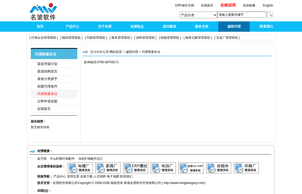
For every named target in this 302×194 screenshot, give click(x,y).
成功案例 (169, 26)
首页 (40, 26)
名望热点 (137, 26)
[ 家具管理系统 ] (121, 37)
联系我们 (266, 26)
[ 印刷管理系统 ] (96, 37)
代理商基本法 (47, 94)
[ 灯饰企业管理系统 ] (43, 37)
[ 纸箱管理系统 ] (170, 37)
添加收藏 (249, 5)
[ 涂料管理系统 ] (145, 37)
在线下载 (86, 176)
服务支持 (201, 26)
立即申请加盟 (47, 101)
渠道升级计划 (47, 64)
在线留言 (44, 109)
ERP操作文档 (185, 5)
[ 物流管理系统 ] (71, 37)
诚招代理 (234, 26)
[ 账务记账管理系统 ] (198, 37)
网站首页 (116, 52)
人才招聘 (99, 176)
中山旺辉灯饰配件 (62, 158)
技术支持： (45, 183)
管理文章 (73, 176)
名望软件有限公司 (65, 183)
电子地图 (113, 176)
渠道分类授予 (47, 79)
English (268, 5)
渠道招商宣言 (47, 71)
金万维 (42, 158)
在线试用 (228, 5)
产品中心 (72, 26)
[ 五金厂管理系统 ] (227, 37)
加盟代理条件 (47, 86)
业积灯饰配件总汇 (90, 158)
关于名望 (104, 26)
